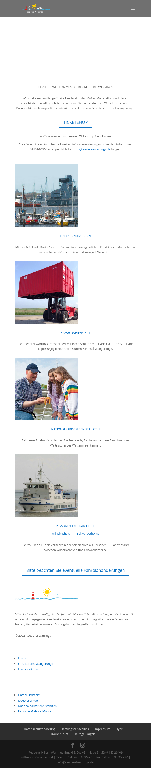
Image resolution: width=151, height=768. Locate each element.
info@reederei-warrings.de (92, 149)
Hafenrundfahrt (29, 695)
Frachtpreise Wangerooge (35, 664)
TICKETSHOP (75, 122)
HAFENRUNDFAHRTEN (75, 236)
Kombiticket (59, 734)
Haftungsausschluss (75, 729)
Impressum (102, 729)
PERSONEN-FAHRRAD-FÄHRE (75, 526)
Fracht (22, 658)
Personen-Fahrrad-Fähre (34, 711)
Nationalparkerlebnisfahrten (37, 706)
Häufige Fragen (84, 734)
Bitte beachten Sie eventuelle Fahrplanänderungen (75, 570)
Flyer (119, 729)
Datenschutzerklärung (39, 729)
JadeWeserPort (28, 700)
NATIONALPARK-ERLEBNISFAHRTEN (75, 429)
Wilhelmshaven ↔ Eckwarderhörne (75, 534)
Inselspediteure (28, 669)
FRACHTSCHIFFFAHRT (75, 332)
